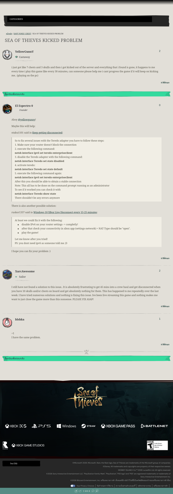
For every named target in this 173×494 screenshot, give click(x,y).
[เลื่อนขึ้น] (80, 490)
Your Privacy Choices (85, 486)
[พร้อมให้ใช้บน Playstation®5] (41, 426)
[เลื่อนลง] (92, 490)
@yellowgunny (26, 120)
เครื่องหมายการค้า (161, 486)
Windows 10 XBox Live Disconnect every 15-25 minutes (65, 212)
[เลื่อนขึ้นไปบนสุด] (76, 491)
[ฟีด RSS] (4, 34)
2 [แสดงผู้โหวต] (159, 51)
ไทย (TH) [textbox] (13, 463)
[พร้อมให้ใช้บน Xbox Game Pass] (118, 426)
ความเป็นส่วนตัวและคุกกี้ (125, 486)
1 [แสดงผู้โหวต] (159, 319)
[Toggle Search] (13, 24)
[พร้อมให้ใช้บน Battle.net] (154, 426)
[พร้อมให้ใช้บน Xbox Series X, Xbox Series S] (16, 426)
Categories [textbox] (16, 19)
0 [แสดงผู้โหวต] (159, 105)
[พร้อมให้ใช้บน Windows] (66, 426)
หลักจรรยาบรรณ (144, 486)
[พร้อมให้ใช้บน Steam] (88, 426)
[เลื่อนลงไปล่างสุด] (97, 491)
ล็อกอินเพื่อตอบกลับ (14, 94)
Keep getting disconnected (47, 133)
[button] (79, 19)
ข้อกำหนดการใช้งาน (105, 486)
